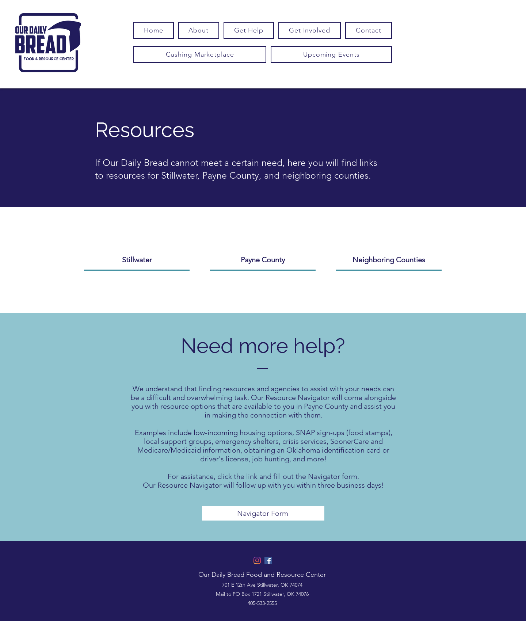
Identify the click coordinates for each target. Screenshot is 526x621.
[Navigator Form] (263, 513)
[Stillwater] (137, 260)
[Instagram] (257, 560)
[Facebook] (268, 560)
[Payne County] (263, 260)
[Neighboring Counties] (389, 260)
